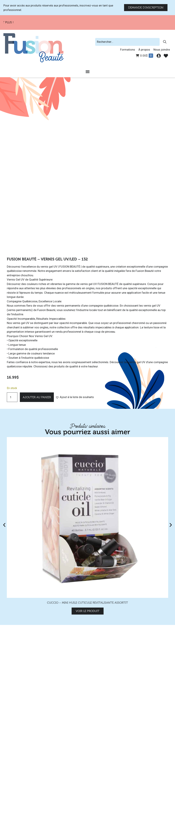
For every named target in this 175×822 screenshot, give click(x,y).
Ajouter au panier (37, 397)
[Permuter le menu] (87, 71)
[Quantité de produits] (12, 397)
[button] (75, 397)
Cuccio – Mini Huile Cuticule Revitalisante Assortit (87, 602)
